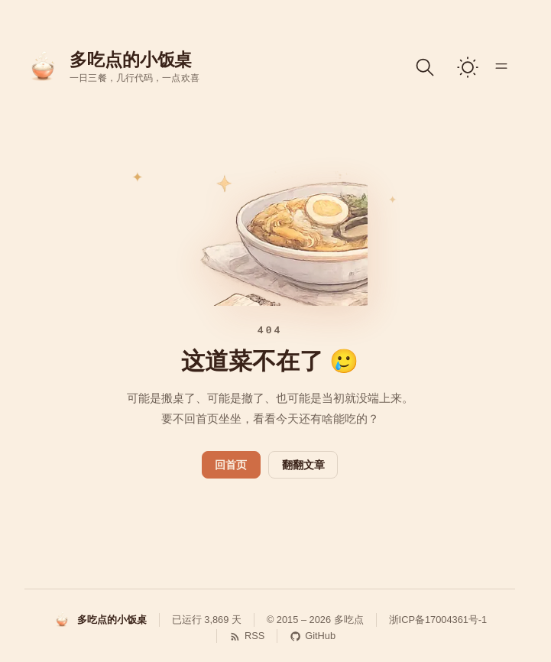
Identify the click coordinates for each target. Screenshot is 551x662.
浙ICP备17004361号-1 (438, 619)
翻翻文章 (303, 465)
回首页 (231, 465)
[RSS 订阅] (240, 636)
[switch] (467, 67)
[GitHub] (306, 636)
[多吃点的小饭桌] (100, 620)
